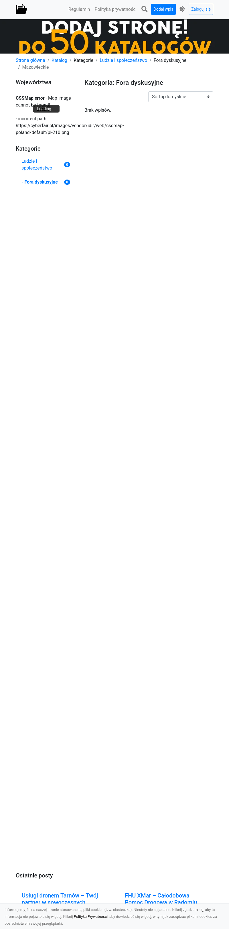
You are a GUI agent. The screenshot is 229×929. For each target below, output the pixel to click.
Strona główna (30, 60)
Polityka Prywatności (91, 916)
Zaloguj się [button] (201, 9)
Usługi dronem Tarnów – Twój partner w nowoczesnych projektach (60, 902)
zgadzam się (193, 910)
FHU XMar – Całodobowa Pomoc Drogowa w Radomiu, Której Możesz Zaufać (161, 902)
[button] (144, 9)
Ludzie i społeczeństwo (123, 60)
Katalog (59, 60)
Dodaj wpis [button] (163, 9)
